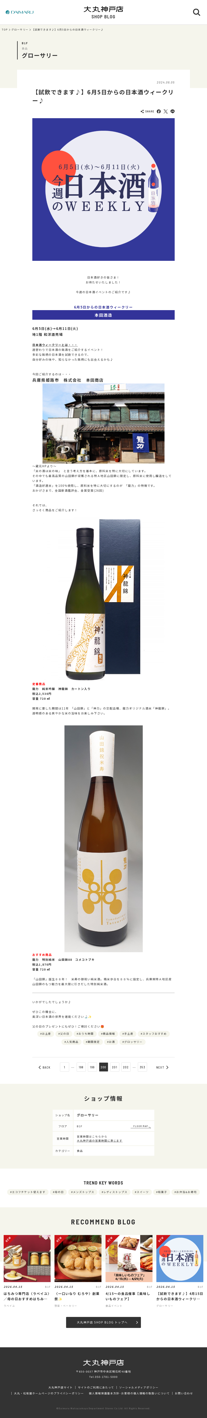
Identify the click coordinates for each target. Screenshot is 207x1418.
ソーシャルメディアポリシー (138, 1387)
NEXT (162, 1067)
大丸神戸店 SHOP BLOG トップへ (107, 1322)
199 (92, 1067)
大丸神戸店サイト (60, 1387)
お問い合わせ (184, 1393)
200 (104, 1067)
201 (114, 1067)
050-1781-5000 (106, 1377)
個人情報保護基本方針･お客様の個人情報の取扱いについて (129, 1393)
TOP (5, 29)
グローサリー (19, 29)
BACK (45, 1067)
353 (143, 1067)
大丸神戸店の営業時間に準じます (99, 1141)
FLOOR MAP (140, 1126)
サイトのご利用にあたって (96, 1387)
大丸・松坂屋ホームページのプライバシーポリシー (49, 1393)
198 (81, 1067)
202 (126, 1067)
